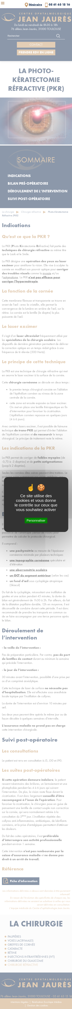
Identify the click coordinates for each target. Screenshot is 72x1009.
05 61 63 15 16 (59, 4)
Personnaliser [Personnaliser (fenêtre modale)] (36, 520)
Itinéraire (35, 4)
